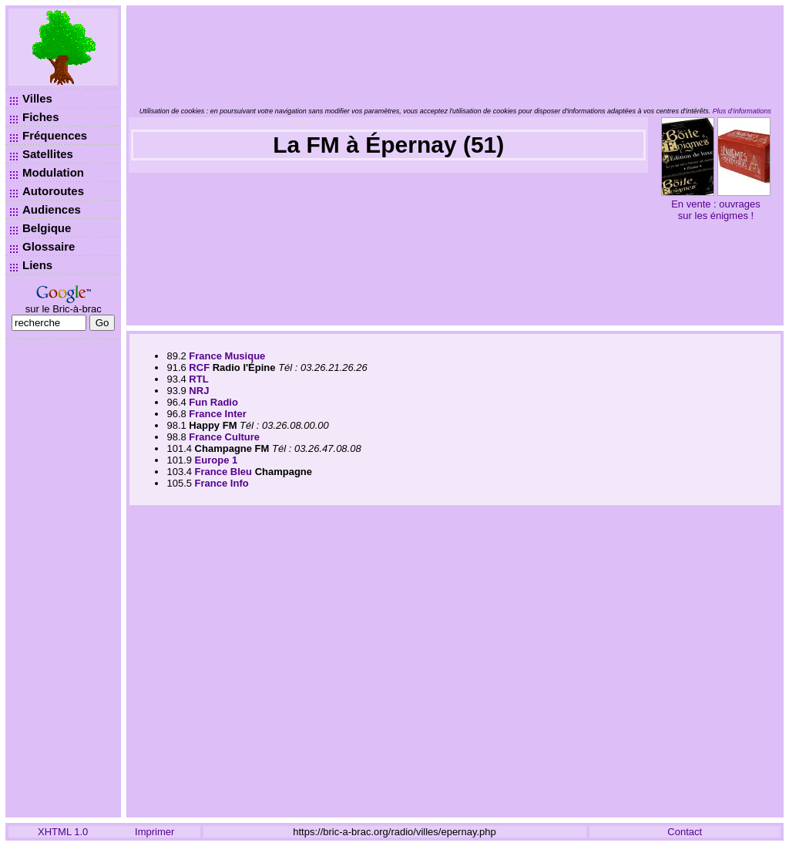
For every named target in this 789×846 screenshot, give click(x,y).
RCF (199, 367)
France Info (222, 483)
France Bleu (223, 471)
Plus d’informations (742, 111)
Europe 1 (216, 460)
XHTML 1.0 (63, 832)
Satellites (47, 153)
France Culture (224, 437)
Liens (37, 264)
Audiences (51, 209)
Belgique (46, 227)
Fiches (40, 116)
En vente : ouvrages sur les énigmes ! (715, 209)
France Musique (227, 356)
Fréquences (54, 135)
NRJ (199, 390)
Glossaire (48, 246)
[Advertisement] (63, 578)
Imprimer (154, 832)
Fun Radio (213, 402)
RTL (198, 379)
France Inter (217, 414)
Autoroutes (53, 190)
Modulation (53, 172)
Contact (684, 832)
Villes (37, 98)
